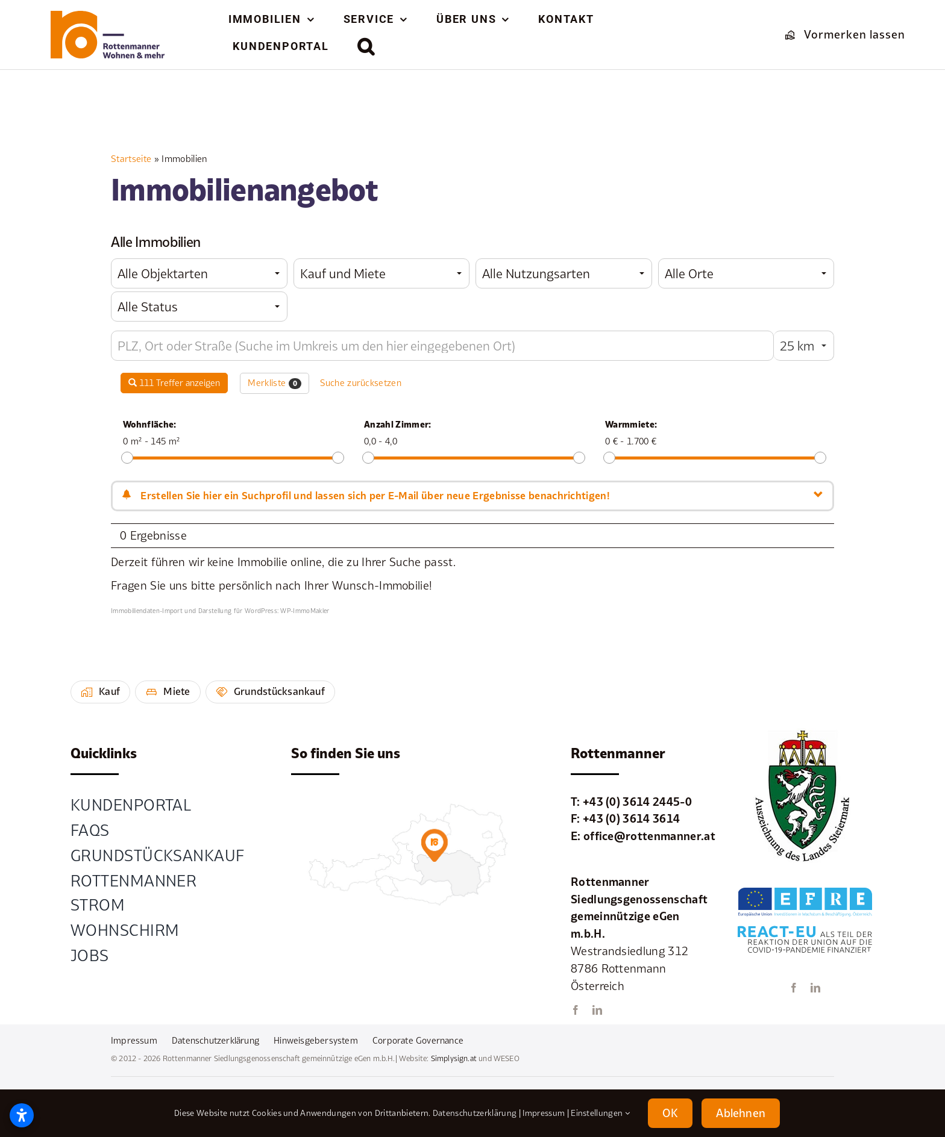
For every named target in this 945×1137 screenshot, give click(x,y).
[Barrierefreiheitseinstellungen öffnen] (22, 1115)
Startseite (131, 159)
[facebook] (575, 1010)
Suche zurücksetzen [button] (360, 383)
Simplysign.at (454, 1058)
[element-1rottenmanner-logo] (108, 16)
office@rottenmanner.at (649, 836)
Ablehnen (740, 1113)
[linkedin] (597, 1010)
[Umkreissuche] (442, 346)
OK (670, 1113)
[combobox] (199, 273)
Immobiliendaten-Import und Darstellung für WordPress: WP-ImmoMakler (220, 610)
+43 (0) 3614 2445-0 (637, 801)
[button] (366, 46)
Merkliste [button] (274, 383)
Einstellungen (600, 1113)
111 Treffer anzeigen (174, 383)
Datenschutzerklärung (474, 1113)
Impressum (544, 1113)
